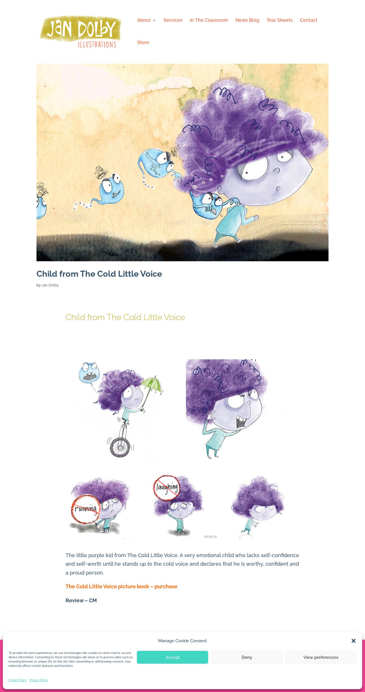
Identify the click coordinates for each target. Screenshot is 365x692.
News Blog (247, 20)
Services (173, 20)
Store (143, 43)
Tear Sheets (280, 20)
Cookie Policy (18, 680)
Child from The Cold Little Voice (99, 274)
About (144, 20)
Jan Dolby (50, 285)
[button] (353, 641)
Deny (247, 657)
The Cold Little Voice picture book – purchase (121, 586)
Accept (173, 657)
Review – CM (81, 600)
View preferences (320, 657)
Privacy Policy (38, 680)
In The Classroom (209, 20)
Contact (308, 20)
